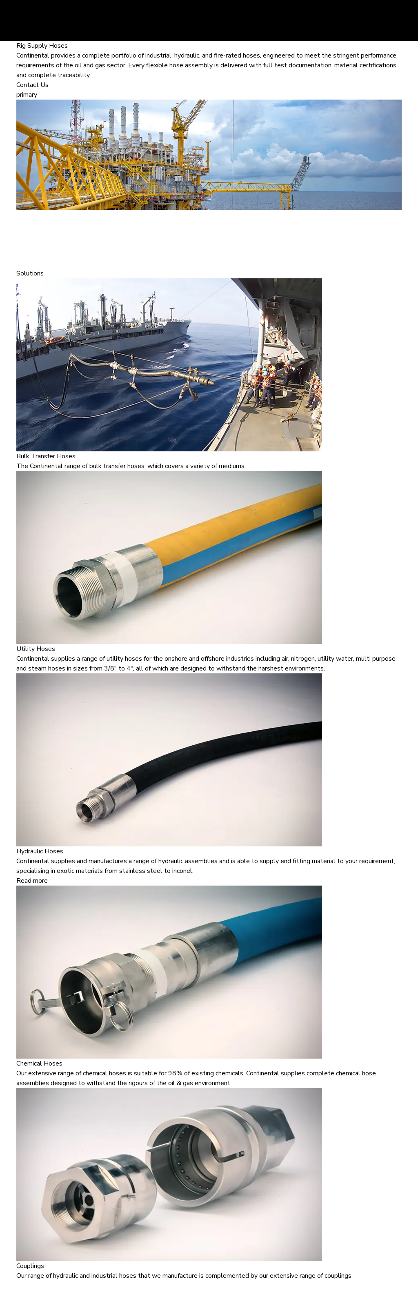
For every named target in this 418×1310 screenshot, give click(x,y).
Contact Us (32, 84)
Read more (32, 880)
